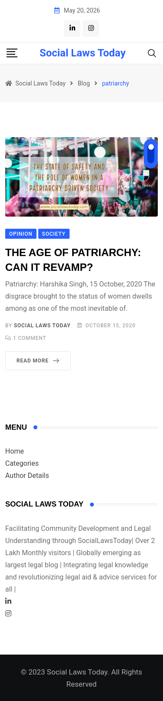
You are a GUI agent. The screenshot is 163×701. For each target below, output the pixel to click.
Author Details (27, 475)
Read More (40, 360)
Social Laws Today (83, 53)
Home (14, 451)
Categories (22, 463)
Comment (30, 338)
